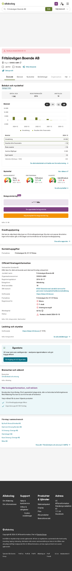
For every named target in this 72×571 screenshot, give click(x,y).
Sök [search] (48, 9)
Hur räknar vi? (63, 171)
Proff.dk (27, 554)
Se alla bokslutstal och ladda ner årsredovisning (49, 163)
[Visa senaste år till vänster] (47, 104)
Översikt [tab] (5, 77)
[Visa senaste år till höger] (52, 104)
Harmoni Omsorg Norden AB (12, 453)
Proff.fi (34, 554)
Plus (39, 511)
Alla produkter (43, 515)
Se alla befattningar (62, 361)
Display (41, 508)
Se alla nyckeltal (61, 188)
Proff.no (21, 554)
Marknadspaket (44, 504)
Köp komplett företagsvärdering (36, 216)
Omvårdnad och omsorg (10, 403)
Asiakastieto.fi (64, 554)
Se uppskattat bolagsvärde (36, 209)
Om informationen (9, 504)
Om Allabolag (8, 501)
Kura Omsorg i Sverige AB (11, 464)
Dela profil (7, 71)
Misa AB (5, 468)
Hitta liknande (29, 67)
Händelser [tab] (64, 77)
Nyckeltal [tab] (26, 77)
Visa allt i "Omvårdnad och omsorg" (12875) (53, 471)
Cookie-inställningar (27, 514)
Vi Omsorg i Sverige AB (10, 457)
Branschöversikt (44, 518)
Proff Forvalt (49, 555)
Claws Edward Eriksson (45, 318)
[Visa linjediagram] (58, 104)
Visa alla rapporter (62, 265)
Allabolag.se (41, 554)
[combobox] (25, 9)
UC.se (57, 554)
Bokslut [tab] (15, 77)
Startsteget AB (7, 460)
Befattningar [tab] (38, 77)
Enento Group (42, 534)
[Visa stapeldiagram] (64, 104)
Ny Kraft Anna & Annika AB (11, 450)
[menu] (67, 3)
